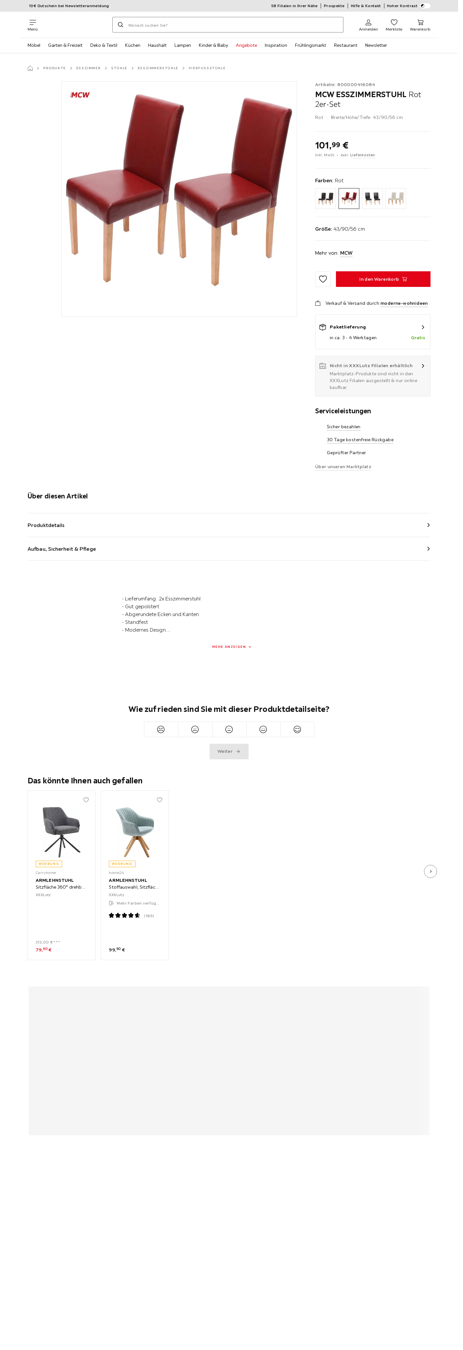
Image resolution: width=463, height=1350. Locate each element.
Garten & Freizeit (65, 45)
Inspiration (276, 45)
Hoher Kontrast (409, 5)
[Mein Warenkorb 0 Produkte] (420, 25)
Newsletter (376, 45)
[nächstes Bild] (430, 871)
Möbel (34, 45)
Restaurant (345, 45)
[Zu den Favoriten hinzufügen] (323, 279)
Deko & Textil (103, 45)
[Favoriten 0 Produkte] (394, 25)
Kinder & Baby (213, 45)
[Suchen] (120, 24)
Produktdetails (46, 525)
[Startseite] (30, 68)
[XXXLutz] (75, 25)
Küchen (132, 45)
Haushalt (157, 45)
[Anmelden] (368, 25)
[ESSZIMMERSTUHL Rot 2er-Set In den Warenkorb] (383, 279)
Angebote (246, 45)
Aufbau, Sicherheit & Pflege (62, 549)
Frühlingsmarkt (310, 45)
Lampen (182, 45)
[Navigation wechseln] (32, 25)
